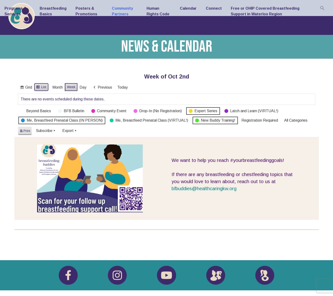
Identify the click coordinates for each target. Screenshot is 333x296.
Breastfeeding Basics (53, 11)
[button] (322, 8)
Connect (214, 8)
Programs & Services (15, 11)
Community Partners (122, 11)
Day (83, 87)
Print (24, 131)
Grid (26, 88)
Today (122, 87)
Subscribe (46, 131)
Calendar (188, 8)
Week (71, 87)
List (41, 87)
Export (69, 131)
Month (57, 87)
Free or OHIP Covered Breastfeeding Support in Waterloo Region (265, 11)
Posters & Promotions (86, 11)
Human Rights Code (158, 11)
